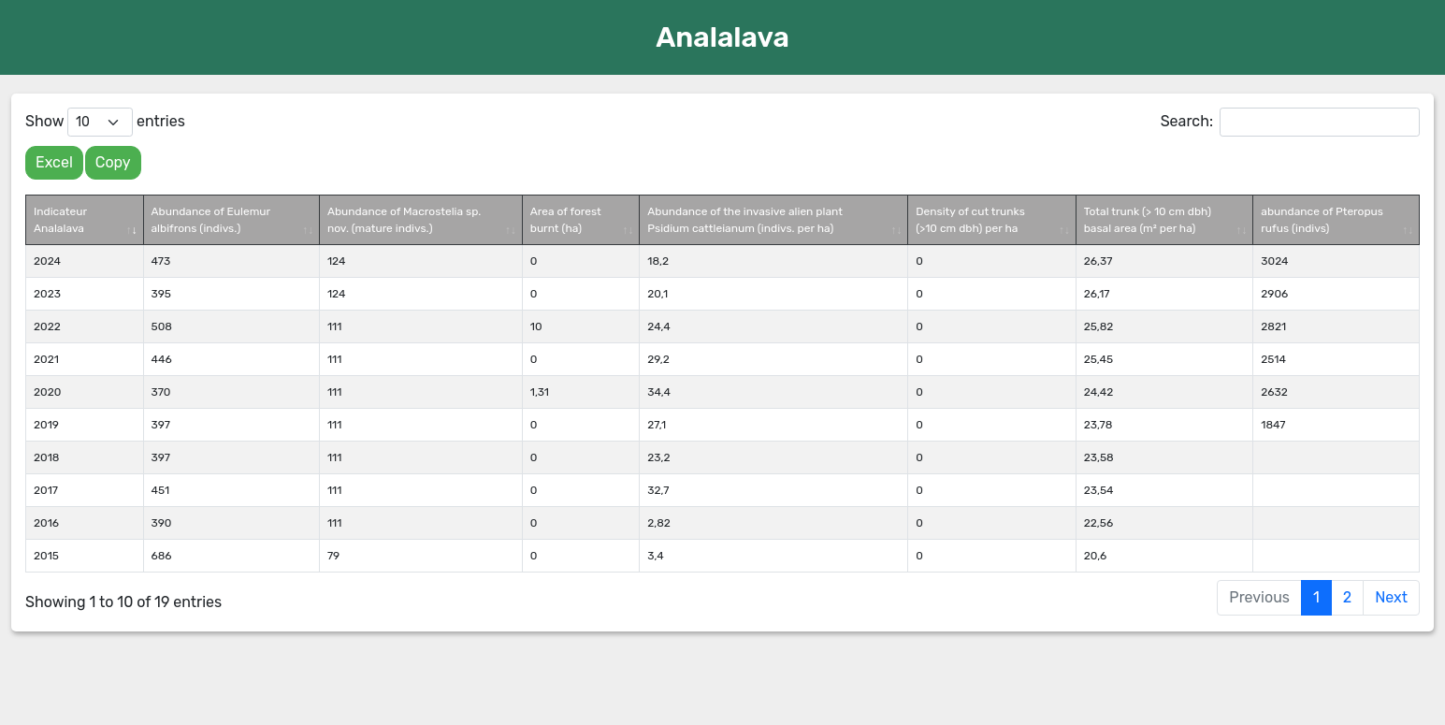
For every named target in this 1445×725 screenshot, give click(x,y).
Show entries (105, 122)
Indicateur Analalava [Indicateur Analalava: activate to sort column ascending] (60, 220)
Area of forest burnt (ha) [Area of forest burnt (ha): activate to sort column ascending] (565, 220)
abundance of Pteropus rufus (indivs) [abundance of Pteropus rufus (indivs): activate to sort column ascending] (1322, 220)
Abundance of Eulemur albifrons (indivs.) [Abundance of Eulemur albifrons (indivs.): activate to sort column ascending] (211, 220)
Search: (1290, 122)
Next (1391, 597)
